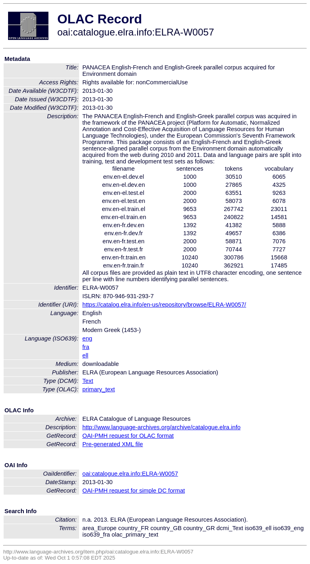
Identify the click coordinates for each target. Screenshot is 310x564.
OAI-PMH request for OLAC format (128, 435)
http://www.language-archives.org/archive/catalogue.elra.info (161, 427)
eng (87, 338)
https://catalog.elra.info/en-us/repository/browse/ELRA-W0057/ (164, 304)
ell (85, 355)
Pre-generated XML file (112, 444)
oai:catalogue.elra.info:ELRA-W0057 (130, 473)
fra (85, 347)
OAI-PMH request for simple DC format (133, 490)
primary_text (98, 389)
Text (87, 381)
